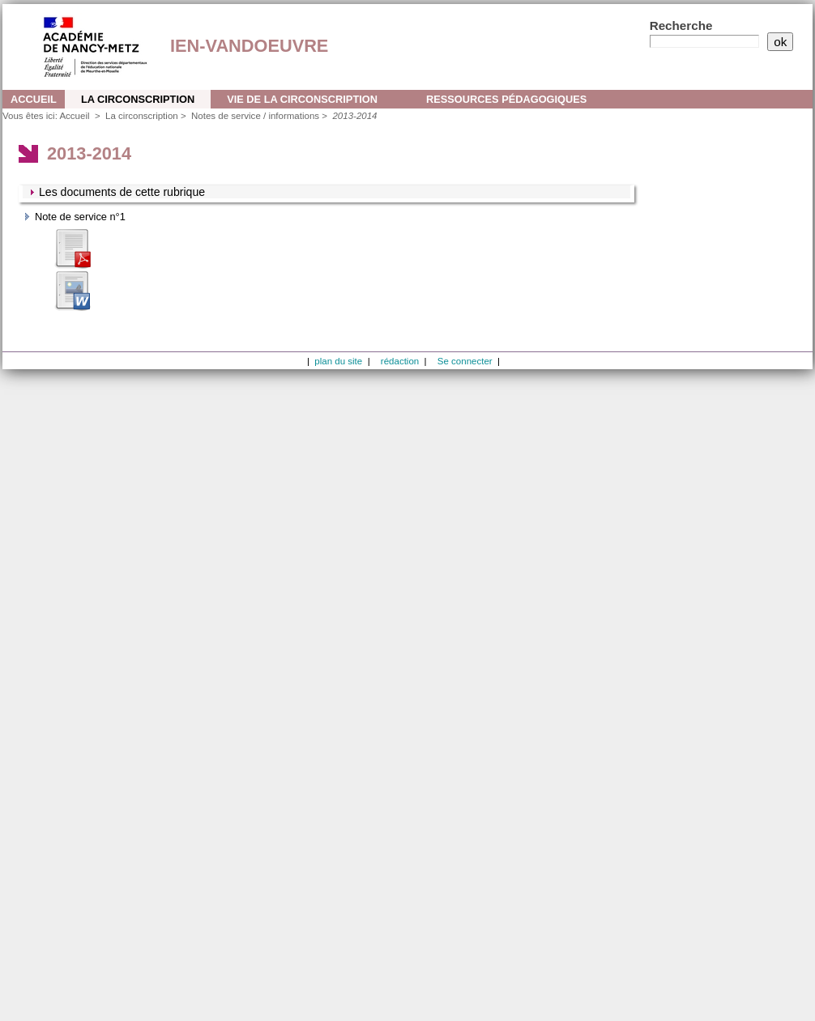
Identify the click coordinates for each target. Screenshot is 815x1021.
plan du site (338, 361)
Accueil (34, 99)
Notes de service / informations (255, 116)
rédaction (400, 361)
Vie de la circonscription (302, 99)
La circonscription (137, 99)
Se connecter (465, 361)
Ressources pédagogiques (506, 99)
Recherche (681, 25)
